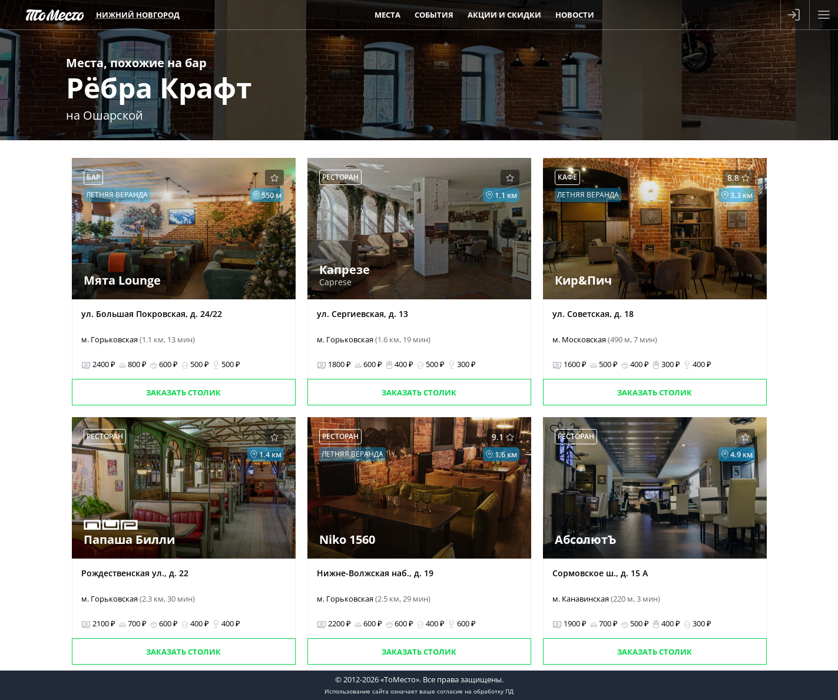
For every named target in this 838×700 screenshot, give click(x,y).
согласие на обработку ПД (475, 691)
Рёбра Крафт (159, 87)
